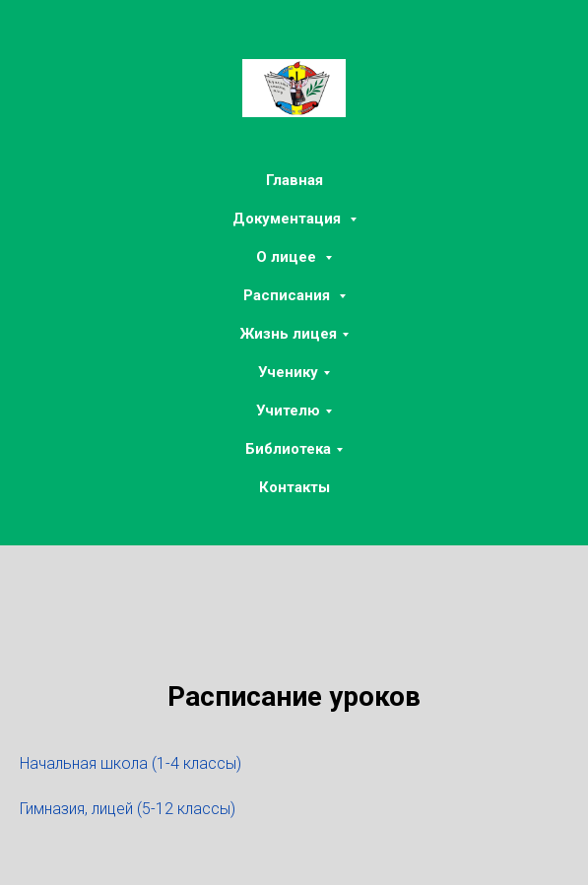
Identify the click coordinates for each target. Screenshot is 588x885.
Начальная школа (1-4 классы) (130, 763)
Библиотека (288, 449)
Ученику (288, 372)
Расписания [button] (288, 295)
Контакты (294, 487)
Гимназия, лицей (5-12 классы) (127, 808)
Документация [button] (288, 218)
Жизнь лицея (288, 334)
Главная (294, 180)
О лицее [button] (288, 257)
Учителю (288, 410)
